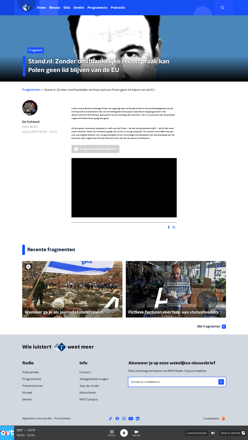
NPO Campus (88, 399)
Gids (66, 7)
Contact (85, 372)
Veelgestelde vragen (94, 379)
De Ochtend (30, 122)
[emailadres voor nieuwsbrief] (177, 382)
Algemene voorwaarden (37, 418)
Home (41, 7)
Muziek (27, 392)
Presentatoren (32, 385)
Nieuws (54, 7)
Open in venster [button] (233, 432)
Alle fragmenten (211, 327)
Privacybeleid (62, 418)
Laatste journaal (196, 433)
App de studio (89, 385)
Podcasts (118, 7)
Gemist (79, 7)
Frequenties (30, 372)
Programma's (97, 7)
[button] (111, 432)
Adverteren (87, 392)
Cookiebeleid (211, 418)
